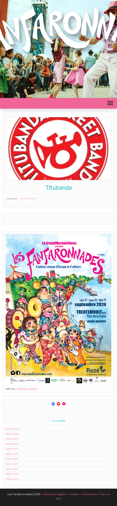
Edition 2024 (12, 479)
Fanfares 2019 (28, 198)
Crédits (73, 494)
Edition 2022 (12, 473)
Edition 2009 (12, 443)
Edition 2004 (12, 429)
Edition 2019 (12, 468)
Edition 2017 (12, 464)
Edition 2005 (12, 433)
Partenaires (89, 494)
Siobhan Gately (27, 389)
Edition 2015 (12, 459)
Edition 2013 (12, 454)
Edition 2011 (12, 448)
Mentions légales (54, 494)
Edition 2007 (12, 438)
